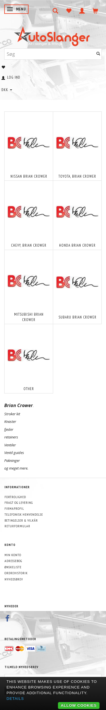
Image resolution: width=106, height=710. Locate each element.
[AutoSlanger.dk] (53, 35)
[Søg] (98, 54)
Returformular (17, 526)
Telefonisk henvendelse (24, 514)
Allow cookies (79, 705)
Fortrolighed (15, 497)
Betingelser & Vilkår (21, 520)
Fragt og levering (19, 502)
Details (15, 698)
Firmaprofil (14, 508)
